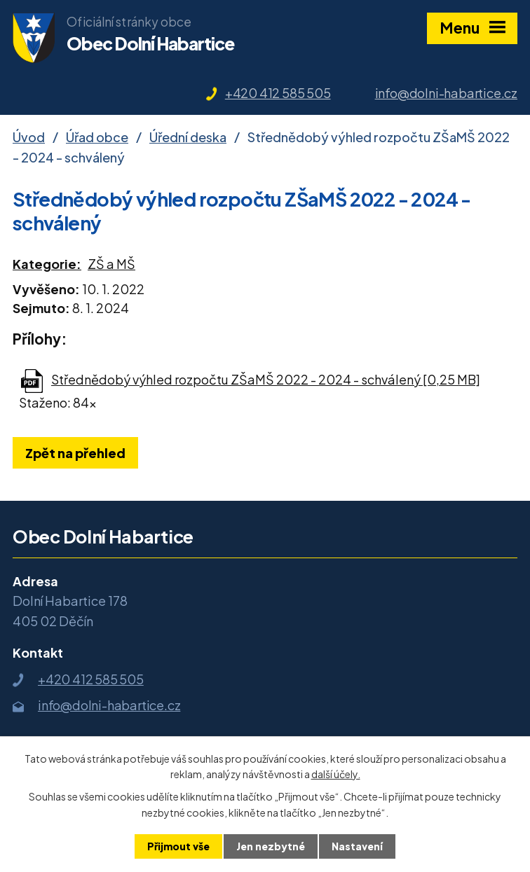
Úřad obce (97, 137)
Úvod (29, 137)
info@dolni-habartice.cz (446, 93)
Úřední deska (187, 137)
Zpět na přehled (75, 453)
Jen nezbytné (270, 846)
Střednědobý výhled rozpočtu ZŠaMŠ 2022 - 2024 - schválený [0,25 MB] (265, 379)
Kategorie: (47, 264)
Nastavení (357, 846)
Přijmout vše (178, 846)
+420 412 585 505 (278, 93)
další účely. (335, 774)
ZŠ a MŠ (111, 264)
